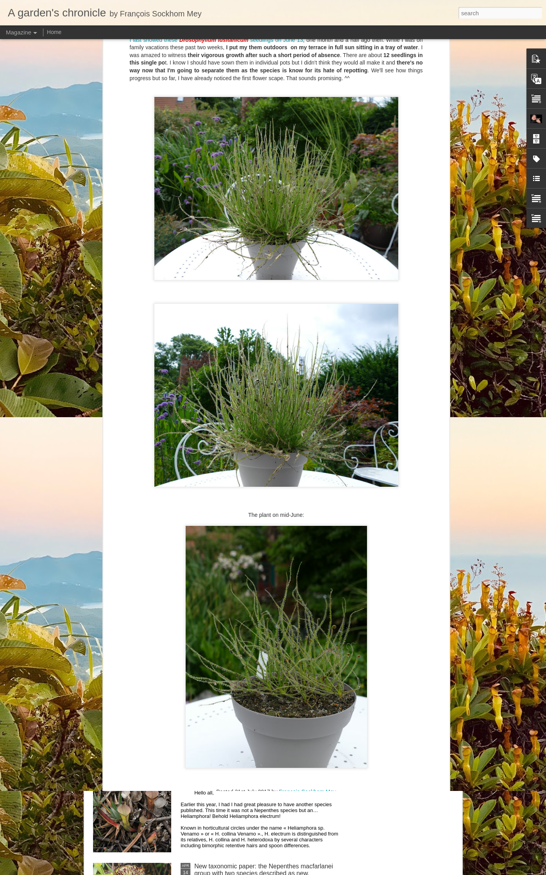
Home (54, 32)
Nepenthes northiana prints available (245, 600)
